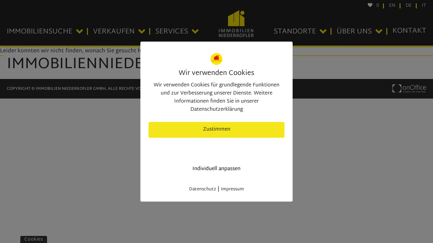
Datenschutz (202, 189)
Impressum (232, 189)
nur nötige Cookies (217, 149)
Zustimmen (216, 129)
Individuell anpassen (216, 168)
